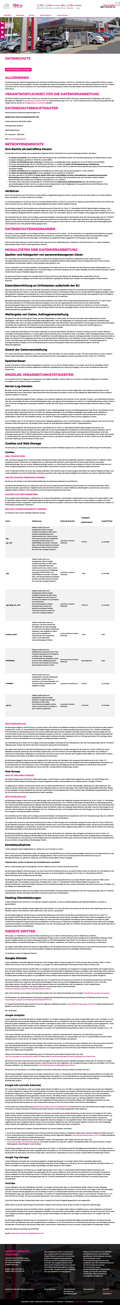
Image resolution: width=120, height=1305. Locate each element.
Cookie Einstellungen (95, 1302)
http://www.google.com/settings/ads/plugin (23, 1142)
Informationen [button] (45, 15)
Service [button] (31, 15)
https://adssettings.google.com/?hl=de (81, 1004)
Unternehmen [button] (62, 15)
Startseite (7, 15)
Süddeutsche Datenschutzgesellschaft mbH (27, 1233)
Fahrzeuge (20, 15)
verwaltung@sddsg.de (17, 139)
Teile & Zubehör (69, 1289)
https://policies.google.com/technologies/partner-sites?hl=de (72, 1056)
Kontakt (106, 1289)
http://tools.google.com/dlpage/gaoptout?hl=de (57, 1065)
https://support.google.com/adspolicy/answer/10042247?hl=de (28, 1000)
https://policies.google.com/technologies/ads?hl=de (51, 1107)
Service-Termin (49, 1289)
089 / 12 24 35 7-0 (107, 7)
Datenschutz (107, 1291)
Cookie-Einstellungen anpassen (18, 69)
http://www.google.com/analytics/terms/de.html (23, 1056)
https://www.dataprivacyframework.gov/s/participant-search (28, 989)
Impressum (107, 1293)
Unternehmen (88, 1289)
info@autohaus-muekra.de (35, 103)
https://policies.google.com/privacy (96, 993)
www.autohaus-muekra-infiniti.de (35, 101)
